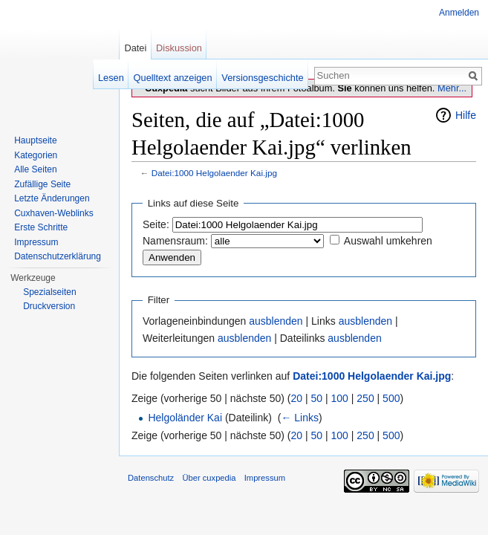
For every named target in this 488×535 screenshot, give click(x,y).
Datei (135, 48)
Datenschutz (151, 477)
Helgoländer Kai (185, 418)
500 (391, 398)
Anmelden (459, 12)
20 (297, 398)
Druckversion (49, 306)
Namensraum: (175, 241)
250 (365, 398)
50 (317, 398)
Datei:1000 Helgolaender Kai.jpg (214, 173)
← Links (300, 418)
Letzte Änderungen (51, 198)
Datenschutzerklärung (57, 256)
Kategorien (35, 155)
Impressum (36, 242)
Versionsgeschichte (262, 77)
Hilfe (465, 115)
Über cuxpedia (208, 477)
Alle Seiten (35, 169)
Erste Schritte (41, 227)
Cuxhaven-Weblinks (54, 213)
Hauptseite (35, 140)
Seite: (156, 224)
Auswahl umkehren (388, 241)
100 (339, 398)
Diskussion (179, 48)
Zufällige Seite (42, 184)
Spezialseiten (49, 292)
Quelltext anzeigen (173, 77)
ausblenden (275, 321)
